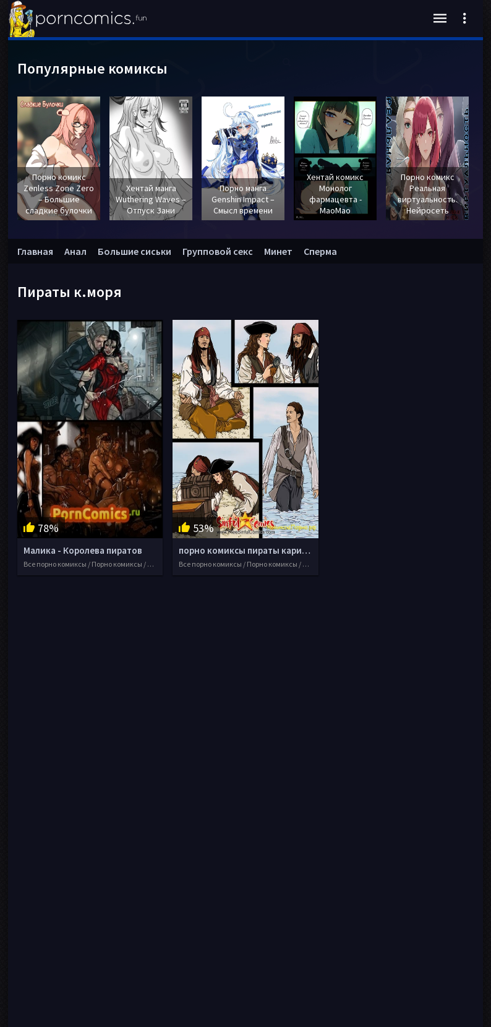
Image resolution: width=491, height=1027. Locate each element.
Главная (35, 251)
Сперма (320, 251)
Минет (278, 251)
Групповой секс (217, 251)
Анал (75, 251)
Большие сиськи (134, 251)
